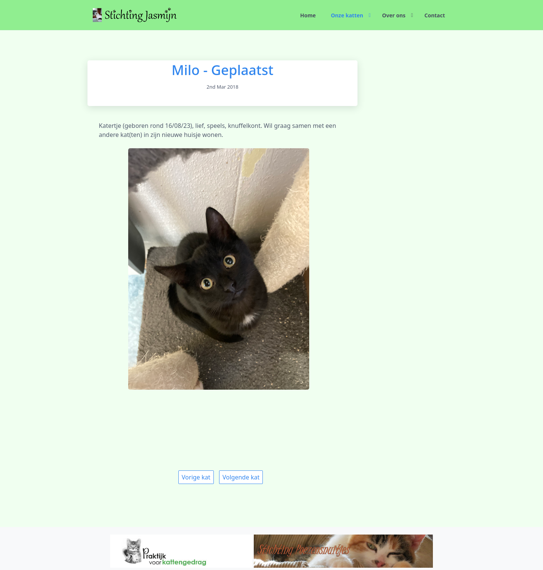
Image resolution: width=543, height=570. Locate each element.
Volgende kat (240, 477)
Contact (434, 15)
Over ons (393, 15)
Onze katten (347, 15)
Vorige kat (196, 477)
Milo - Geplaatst (222, 70)
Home (308, 15)
